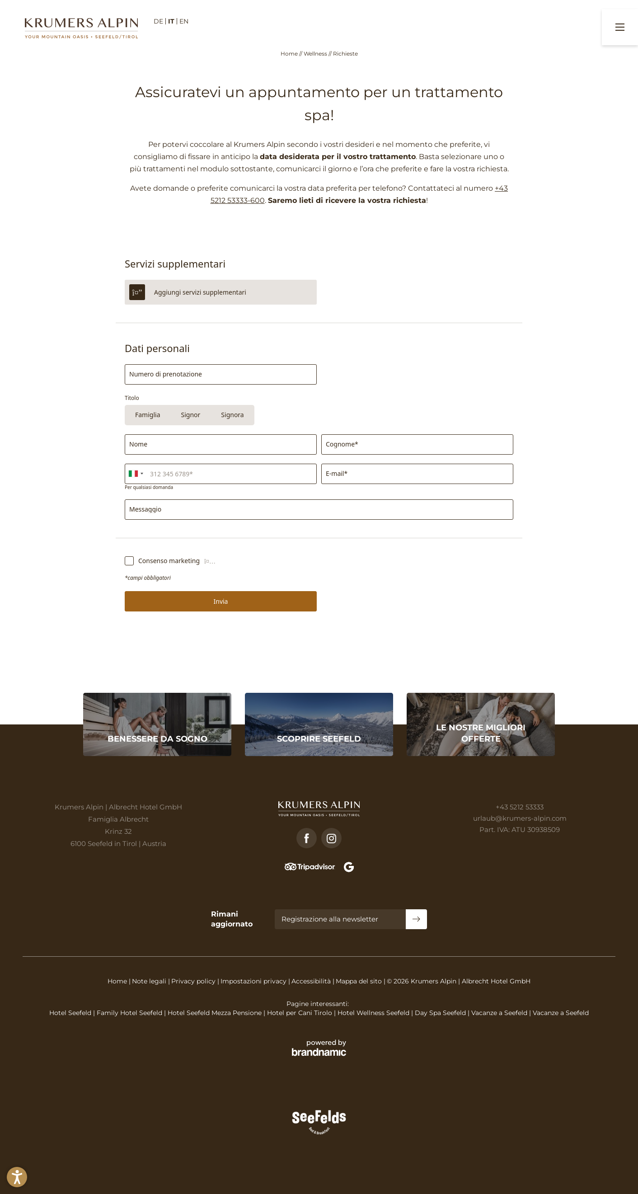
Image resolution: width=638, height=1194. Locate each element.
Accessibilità (312, 981)
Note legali (150, 981)
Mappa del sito (360, 981)
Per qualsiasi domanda (149, 487)
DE (158, 21)
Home (290, 53)
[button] (17, 1177)
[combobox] (135, 473)
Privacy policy (194, 981)
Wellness (316, 53)
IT (171, 21)
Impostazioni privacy (254, 981)
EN (183, 21)
